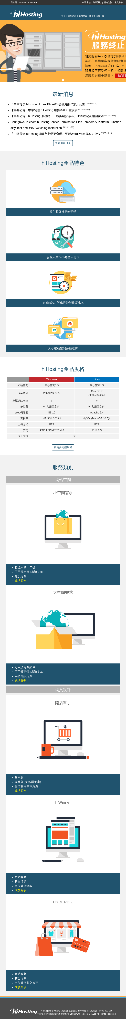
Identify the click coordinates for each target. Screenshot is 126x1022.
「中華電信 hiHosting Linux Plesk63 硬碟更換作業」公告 (47, 104)
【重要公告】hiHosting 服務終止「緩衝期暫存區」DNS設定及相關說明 (57, 116)
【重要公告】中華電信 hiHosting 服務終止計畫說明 (44, 110)
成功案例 (20, 580)
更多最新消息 (63, 143)
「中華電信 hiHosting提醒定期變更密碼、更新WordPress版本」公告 (55, 134)
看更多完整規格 (63, 447)
